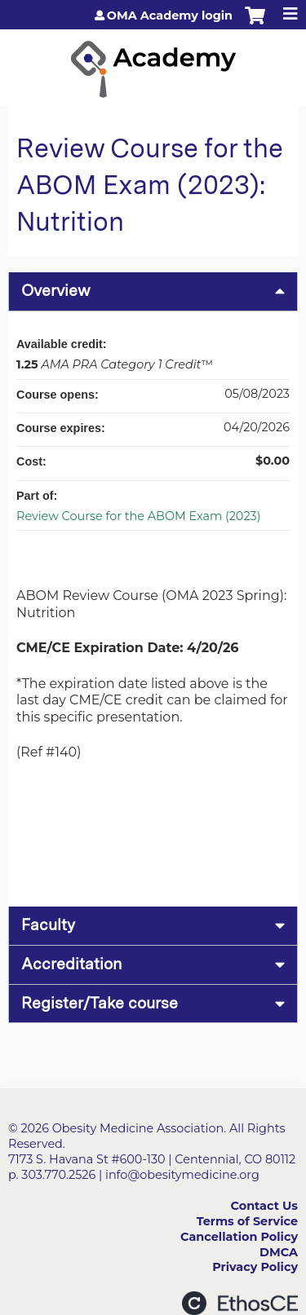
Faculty (48, 925)
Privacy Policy (255, 1267)
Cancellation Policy (239, 1236)
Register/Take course (99, 1003)
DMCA (278, 1252)
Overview (56, 290)
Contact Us (264, 1205)
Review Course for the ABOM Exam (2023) (138, 516)
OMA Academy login (170, 15)
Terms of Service (247, 1221)
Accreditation (71, 964)
